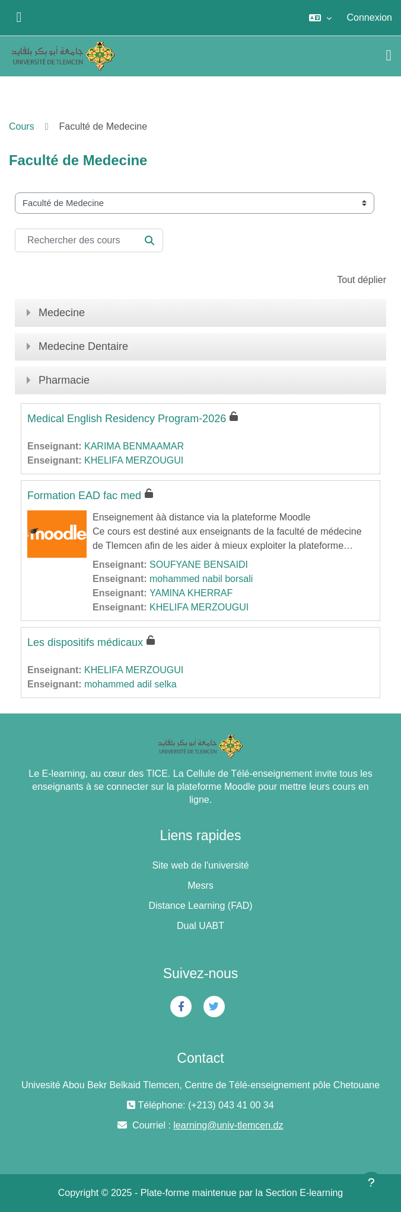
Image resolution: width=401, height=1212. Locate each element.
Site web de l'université (200, 865)
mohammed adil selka (130, 684)
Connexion (370, 17)
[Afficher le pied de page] (371, 1182)
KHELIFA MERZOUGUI (133, 460)
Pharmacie (64, 380)
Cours (21, 126)
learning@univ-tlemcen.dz (228, 1125)
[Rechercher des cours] (89, 240)
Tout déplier (361, 280)
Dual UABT (200, 926)
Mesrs (200, 885)
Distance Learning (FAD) (200, 906)
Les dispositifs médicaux (85, 642)
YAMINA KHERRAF (191, 593)
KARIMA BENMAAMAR (134, 446)
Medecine (62, 313)
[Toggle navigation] (389, 55)
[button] (320, 18)
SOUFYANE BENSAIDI (198, 565)
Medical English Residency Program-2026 (126, 419)
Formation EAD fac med (84, 495)
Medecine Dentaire (83, 346)
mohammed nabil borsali (201, 579)
